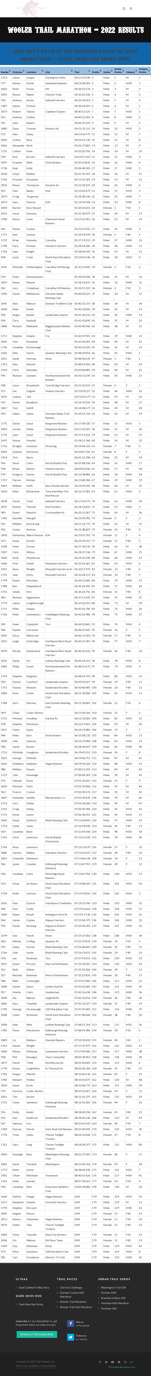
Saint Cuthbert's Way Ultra (34, 1287)
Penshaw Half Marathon (115, 1303)
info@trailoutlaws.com (123, 1367)
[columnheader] (6, 71)
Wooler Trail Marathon (73, 1301)
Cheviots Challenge (71, 1287)
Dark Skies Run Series (31, 1304)
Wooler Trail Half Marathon (76, 1307)
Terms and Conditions (27, 1365)
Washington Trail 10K (113, 1287)
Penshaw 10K (109, 1308)
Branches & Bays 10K (113, 1297)
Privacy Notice (48, 1365)
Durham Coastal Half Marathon (72, 1294)
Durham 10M (108, 1292)
